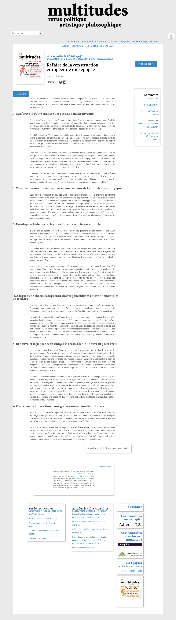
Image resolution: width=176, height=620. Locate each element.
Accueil (65, 46)
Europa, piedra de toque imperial (43, 518)
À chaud (103, 41)
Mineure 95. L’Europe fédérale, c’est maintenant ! (80, 58)
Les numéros (89, 41)
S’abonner (73, 41)
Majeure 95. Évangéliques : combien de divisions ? (148, 123)
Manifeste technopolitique (83, 548)
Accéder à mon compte (132, 571)
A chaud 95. (153, 99)
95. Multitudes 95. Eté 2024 (100, 46)
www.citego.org (82, 478)
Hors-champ (140, 41)
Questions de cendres (38, 538)
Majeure (125, 41)
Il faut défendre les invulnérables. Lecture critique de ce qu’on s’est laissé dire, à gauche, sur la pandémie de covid (90, 540)
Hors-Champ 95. (151, 105)
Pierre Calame (55, 76)
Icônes (114, 41)
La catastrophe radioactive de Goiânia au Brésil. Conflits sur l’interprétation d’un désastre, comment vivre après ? (89, 514)
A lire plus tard (146, 64)
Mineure (154, 41)
